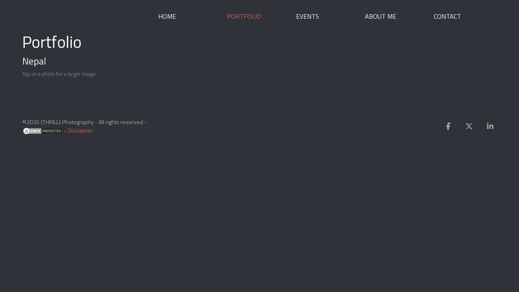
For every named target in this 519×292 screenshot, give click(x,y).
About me (380, 16)
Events (307, 16)
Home (167, 16)
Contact (447, 16)
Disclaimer (80, 130)
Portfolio (244, 16)
